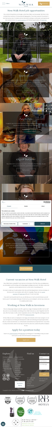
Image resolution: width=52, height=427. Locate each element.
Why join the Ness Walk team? (26, 159)
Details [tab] (26, 206)
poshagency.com (29, 390)
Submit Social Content (26, 75)
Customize (26, 223)
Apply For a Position (26, 119)
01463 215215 (30, 385)
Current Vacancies (26, 38)
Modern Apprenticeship (26, 199)
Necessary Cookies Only (9, 223)
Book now (44, 4)
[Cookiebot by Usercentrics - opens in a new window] (44, 202)
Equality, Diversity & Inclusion (26, 239)
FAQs (16, 363)
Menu (5, 4)
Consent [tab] (9, 206)
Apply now (26, 340)
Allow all (42, 223)
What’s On (5, 363)
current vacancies (21, 20)
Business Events (6, 361)
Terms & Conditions (19, 374)
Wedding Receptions (7, 357)
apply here (44, 20)
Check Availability (26, 268)
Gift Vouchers (6, 365)
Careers (17, 361)
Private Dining (6, 359)
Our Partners (6, 367)
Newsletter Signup (20, 384)
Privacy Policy (18, 372)
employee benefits (29, 315)
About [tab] (43, 206)
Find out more (26, 48)
